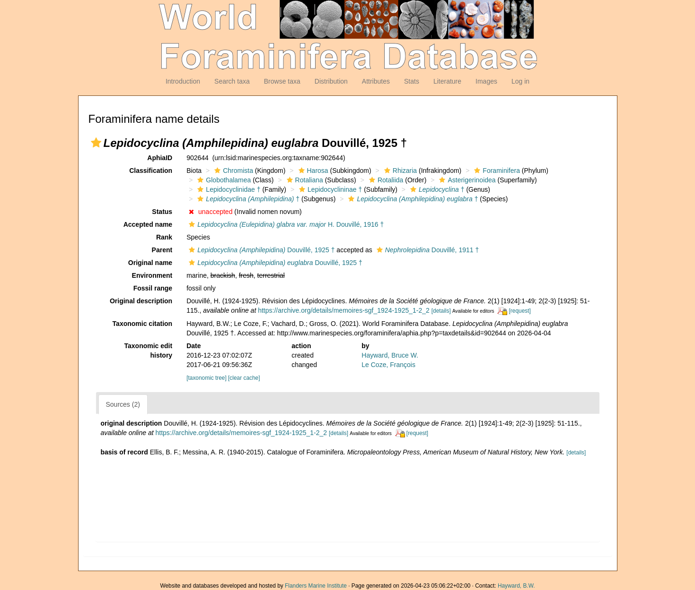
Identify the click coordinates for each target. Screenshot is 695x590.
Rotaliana (303, 180)
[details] (441, 311)
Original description (141, 301)
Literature (447, 81)
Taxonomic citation (143, 323)
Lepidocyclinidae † (227, 189)
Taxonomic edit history (148, 350)
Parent (162, 250)
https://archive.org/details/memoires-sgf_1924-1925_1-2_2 (344, 310)
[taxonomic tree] (206, 378)
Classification (150, 170)
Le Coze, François (388, 364)
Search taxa (232, 81)
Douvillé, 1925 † (260, 250)
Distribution (331, 81)
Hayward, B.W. (516, 585)
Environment (152, 275)
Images (486, 81)
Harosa (312, 170)
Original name (150, 262)
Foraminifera (496, 170)
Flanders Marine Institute (316, 585)
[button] (96, 142)
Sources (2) (123, 404)
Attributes (376, 81)
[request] (520, 311)
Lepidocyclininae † (329, 189)
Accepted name (147, 224)
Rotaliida (385, 180)
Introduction (183, 81)
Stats (411, 81)
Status (162, 211)
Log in (520, 81)
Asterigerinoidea (466, 180)
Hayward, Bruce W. (389, 355)
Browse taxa (282, 81)
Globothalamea (223, 180)
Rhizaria (399, 170)
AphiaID (159, 158)
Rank (164, 237)
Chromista (232, 170)
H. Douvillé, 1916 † (285, 224)
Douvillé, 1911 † (426, 250)
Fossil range (152, 288)
